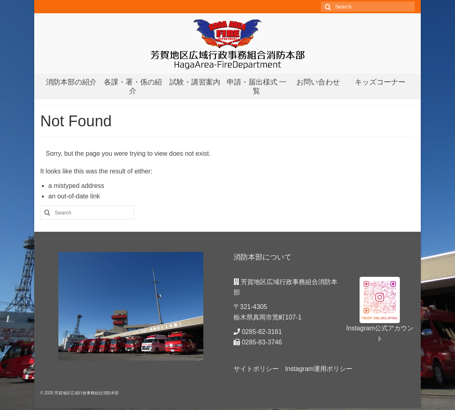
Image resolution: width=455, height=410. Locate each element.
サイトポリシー (256, 368)
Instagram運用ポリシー (318, 368)
